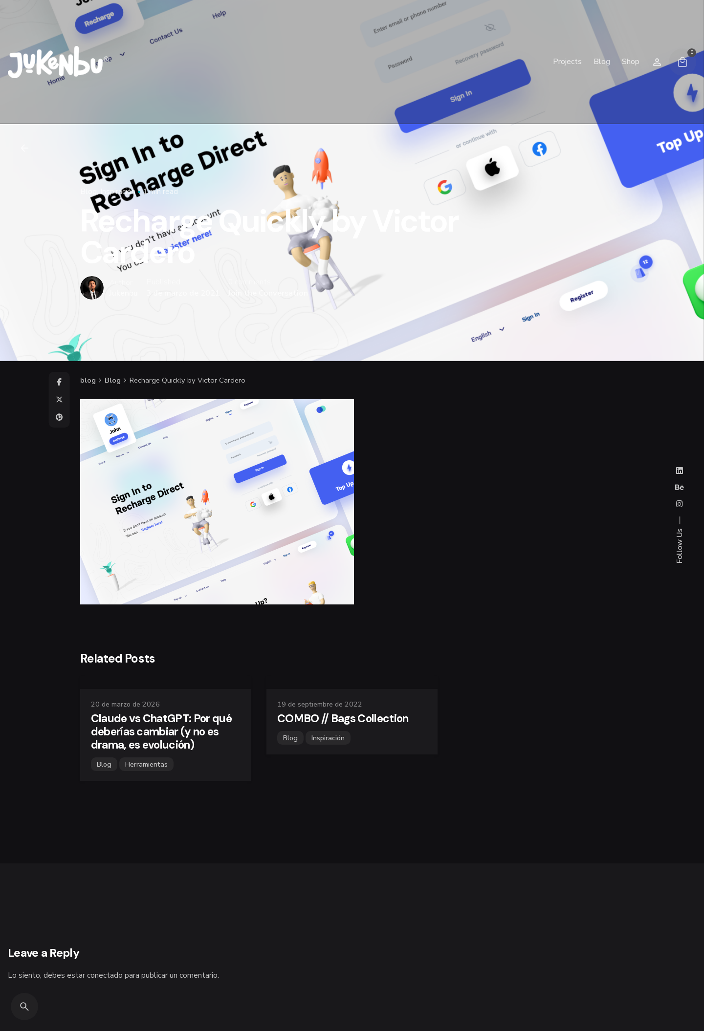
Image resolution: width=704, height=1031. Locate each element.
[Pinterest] (59, 417)
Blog (88, 191)
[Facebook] (59, 382)
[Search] (24, 1006)
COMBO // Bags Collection (343, 718)
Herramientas (146, 764)
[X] (59, 399)
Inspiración (117, 191)
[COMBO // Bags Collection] (351, 682)
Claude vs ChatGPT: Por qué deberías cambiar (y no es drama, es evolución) (161, 731)
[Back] (24, 148)
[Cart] (682, 62)
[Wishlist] (657, 62)
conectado (105, 975)
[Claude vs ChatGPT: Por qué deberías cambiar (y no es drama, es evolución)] (165, 682)
